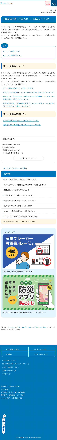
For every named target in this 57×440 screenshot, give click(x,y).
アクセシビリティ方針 (9, 370)
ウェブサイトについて (9, 360)
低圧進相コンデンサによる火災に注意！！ (19, 206)
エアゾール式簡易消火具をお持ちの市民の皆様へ (21, 216)
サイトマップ (6, 374)
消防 (30, 327)
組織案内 (9, 354)
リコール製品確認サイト (13, 55)
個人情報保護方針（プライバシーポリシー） (16, 364)
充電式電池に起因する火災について (16, 190)
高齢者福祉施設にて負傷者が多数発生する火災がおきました (25, 185)
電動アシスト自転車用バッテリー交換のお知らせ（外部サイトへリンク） (29, 92)
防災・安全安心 (22, 327)
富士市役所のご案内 (12, 349)
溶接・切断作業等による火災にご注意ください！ (21, 179)
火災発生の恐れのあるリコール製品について (19, 221)
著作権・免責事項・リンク (10, 367)
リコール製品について (12, 51)
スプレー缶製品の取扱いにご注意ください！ (19, 211)
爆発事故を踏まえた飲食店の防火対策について (20, 200)
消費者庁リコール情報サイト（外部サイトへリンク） (22, 125)
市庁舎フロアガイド (40, 349)
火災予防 (36, 327)
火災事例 (7, 174)
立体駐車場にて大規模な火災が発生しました (19, 195)
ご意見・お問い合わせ (41, 354)
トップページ (12, 327)
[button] (47, 3)
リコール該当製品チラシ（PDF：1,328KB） (18, 88)
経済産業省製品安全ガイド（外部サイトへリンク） (21, 121)
